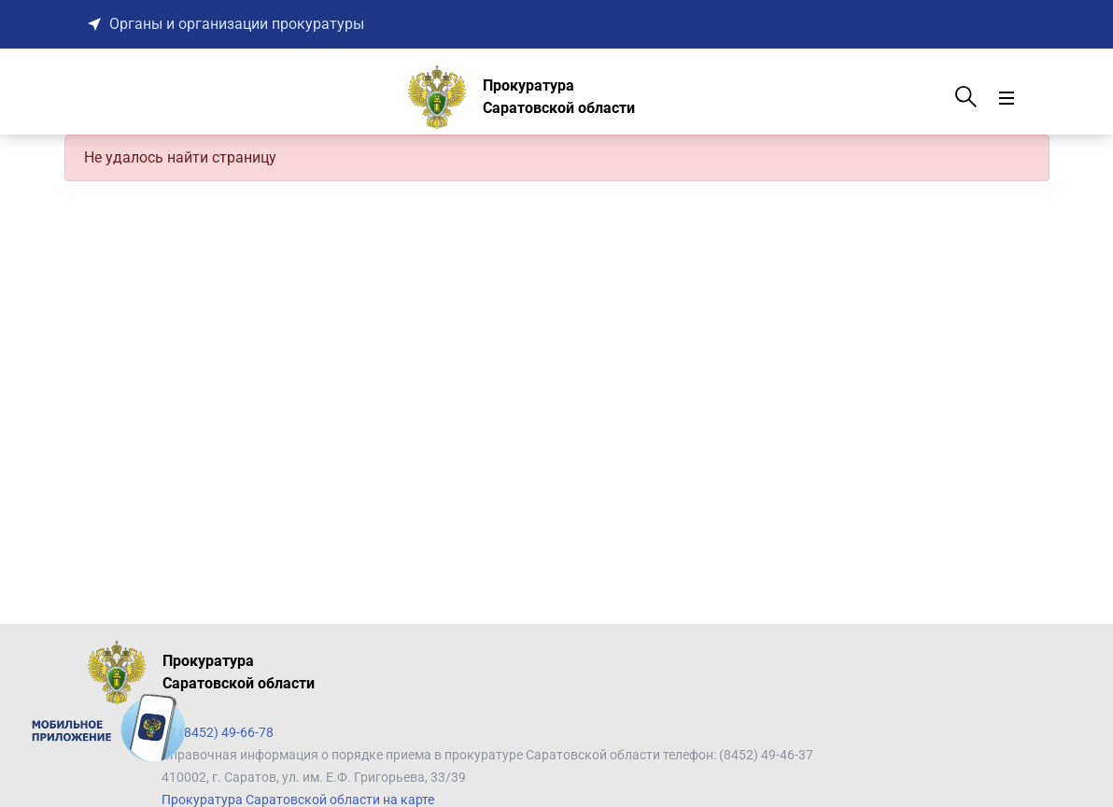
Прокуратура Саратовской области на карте (298, 799)
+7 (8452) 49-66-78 (218, 732)
